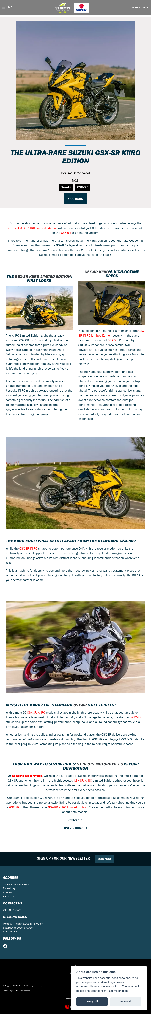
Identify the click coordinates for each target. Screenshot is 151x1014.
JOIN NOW (105, 859)
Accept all (92, 1001)
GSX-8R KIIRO (97, 271)
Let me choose (118, 991)
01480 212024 (139, 7)
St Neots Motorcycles (100, 763)
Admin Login (8, 990)
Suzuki (66, 187)
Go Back (75, 199)
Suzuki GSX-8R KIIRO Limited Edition (31, 228)
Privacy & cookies (23, 990)
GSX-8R (82, 187)
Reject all (125, 1001)
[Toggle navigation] (8, 7)
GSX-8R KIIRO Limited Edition (41, 278)
